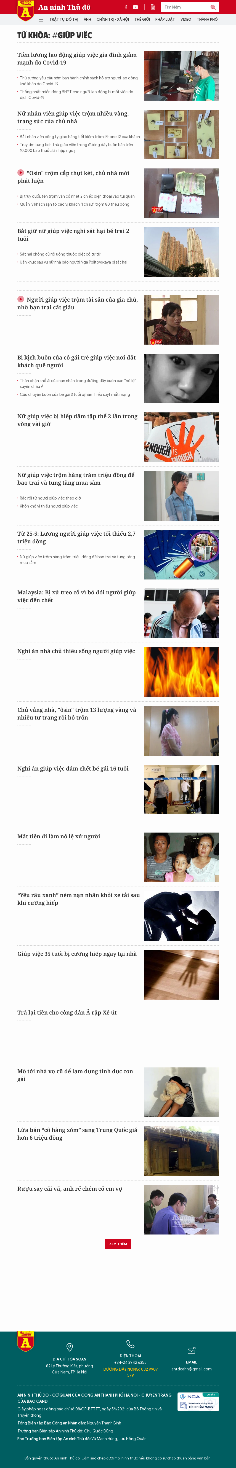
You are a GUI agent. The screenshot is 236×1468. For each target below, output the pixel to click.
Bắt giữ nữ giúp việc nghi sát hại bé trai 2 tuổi (73, 234)
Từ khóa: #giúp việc (54, 34)
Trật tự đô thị (63, 19)
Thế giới (142, 19)
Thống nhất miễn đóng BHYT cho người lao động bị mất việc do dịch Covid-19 (76, 95)
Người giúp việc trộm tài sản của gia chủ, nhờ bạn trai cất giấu (77, 303)
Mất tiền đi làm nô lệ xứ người (58, 836)
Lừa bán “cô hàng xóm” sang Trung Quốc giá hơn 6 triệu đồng (77, 1133)
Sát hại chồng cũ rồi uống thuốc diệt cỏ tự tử (60, 254)
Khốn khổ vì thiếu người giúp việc (49, 506)
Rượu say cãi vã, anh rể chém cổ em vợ (69, 1188)
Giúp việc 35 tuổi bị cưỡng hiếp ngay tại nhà (77, 953)
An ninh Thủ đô (64, 7)
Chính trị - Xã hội (113, 19)
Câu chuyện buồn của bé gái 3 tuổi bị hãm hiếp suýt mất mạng (75, 394)
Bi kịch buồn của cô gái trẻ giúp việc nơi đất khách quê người (76, 361)
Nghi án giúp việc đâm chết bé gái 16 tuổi (73, 768)
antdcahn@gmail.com (191, 1369)
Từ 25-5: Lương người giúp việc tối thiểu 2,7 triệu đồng (76, 537)
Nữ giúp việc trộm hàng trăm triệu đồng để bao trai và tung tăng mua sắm (75, 478)
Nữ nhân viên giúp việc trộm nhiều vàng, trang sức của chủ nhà (73, 117)
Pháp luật (165, 19)
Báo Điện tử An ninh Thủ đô (26, 11)
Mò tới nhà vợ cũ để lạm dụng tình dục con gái (75, 1075)
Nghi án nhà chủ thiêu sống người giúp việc (76, 651)
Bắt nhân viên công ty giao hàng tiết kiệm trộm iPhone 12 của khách (80, 137)
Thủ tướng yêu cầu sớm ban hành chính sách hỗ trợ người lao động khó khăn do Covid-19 (79, 81)
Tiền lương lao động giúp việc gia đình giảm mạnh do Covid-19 (77, 58)
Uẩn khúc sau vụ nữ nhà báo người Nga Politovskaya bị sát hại (73, 262)
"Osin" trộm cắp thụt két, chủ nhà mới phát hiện (73, 176)
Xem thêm (118, 1244)
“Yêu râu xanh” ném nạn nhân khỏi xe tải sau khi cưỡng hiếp (78, 898)
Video (186, 19)
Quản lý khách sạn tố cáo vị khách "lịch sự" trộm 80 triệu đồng (74, 204)
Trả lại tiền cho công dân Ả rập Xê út (67, 1012)
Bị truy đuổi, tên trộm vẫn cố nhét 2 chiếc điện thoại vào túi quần (77, 196)
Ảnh (87, 19)
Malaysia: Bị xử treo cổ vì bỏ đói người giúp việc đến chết (76, 596)
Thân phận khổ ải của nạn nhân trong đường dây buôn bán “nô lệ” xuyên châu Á (78, 384)
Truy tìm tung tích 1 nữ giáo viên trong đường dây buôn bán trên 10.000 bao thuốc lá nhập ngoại (76, 148)
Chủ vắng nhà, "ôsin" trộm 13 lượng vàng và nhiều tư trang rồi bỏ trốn (76, 713)
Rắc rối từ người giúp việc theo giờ (50, 498)
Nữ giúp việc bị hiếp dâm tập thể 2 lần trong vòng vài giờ (77, 420)
